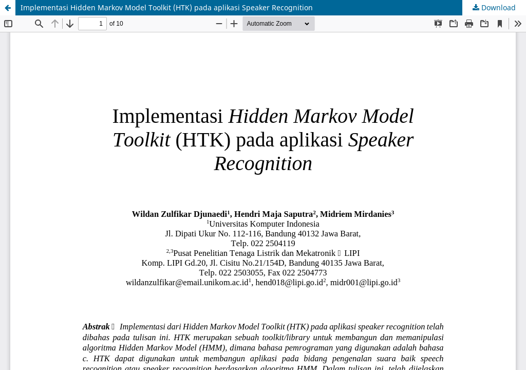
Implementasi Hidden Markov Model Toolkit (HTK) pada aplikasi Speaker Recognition (167, 7)
